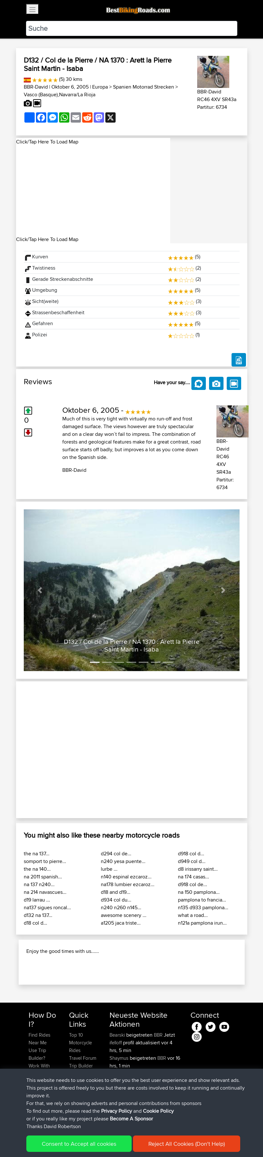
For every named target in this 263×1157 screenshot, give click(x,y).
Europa (100, 87)
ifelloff (116, 1042)
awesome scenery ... (123, 915)
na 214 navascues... (45, 892)
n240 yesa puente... (123, 861)
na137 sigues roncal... (47, 907)
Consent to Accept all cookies (79, 1144)
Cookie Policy (158, 1111)
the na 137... (36, 853)
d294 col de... (116, 853)
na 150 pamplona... (199, 892)
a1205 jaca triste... (121, 923)
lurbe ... (109, 869)
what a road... (193, 915)
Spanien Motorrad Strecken (143, 87)
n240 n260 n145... (121, 907)
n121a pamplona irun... (202, 923)
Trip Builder (81, 1065)
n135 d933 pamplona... (203, 907)
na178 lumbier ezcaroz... (127, 884)
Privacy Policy (116, 1111)
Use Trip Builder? (37, 1054)
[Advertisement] (93, 191)
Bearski (118, 1035)
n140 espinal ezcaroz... (126, 876)
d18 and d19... (115, 892)
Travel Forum (82, 1058)
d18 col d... (35, 923)
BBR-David (36, 87)
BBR (158, 1035)
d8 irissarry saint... (198, 869)
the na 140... (37, 869)
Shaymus (120, 1058)
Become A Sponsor (131, 1118)
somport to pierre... (45, 861)
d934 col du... (116, 899)
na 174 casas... (193, 876)
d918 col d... (191, 853)
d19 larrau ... (37, 899)
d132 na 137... (38, 915)
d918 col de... (192, 884)
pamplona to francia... (202, 899)
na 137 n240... (39, 884)
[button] (40, 590)
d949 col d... (192, 861)
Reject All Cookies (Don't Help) (186, 1144)
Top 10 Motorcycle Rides (80, 1043)
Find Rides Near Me (39, 1039)
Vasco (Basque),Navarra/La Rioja (59, 94)
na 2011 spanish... (43, 876)
